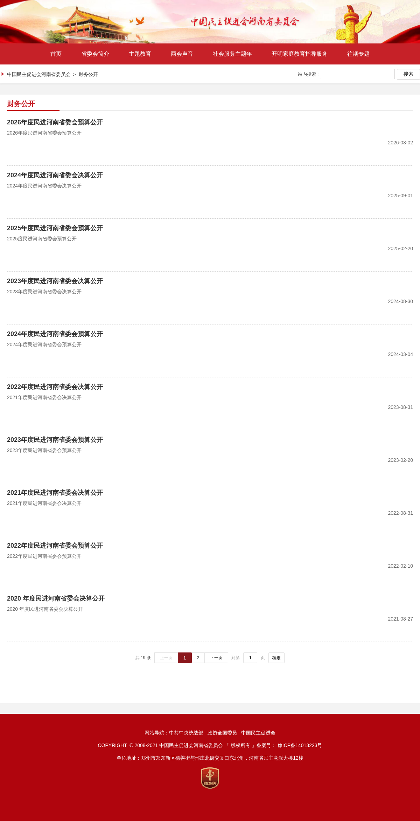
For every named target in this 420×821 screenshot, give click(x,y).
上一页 (166, 657)
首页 (56, 54)
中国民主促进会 (258, 733)
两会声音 (182, 54)
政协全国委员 (222, 733)
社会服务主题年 (232, 54)
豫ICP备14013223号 (300, 745)
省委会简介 (95, 54)
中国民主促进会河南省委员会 (39, 74)
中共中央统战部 (186, 733)
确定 (276, 658)
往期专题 (358, 54)
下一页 (216, 657)
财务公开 (88, 74)
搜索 (408, 74)
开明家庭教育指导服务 (300, 54)
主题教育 (140, 54)
